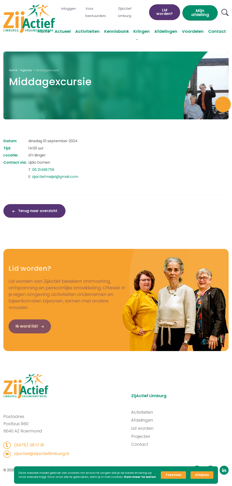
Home (44, 31)
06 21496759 (43, 169)
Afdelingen (165, 31)
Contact (217, 31)
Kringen (141, 31)
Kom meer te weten (140, 477)
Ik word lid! (21, 328)
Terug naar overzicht (37, 210)
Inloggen (68, 8)
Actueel (63, 31)
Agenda (26, 70)
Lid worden (144, 428)
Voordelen (193, 31)
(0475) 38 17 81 (26, 445)
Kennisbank (116, 31)
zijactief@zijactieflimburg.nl (39, 453)
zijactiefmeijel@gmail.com (55, 176)
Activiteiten (87, 31)
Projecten (142, 436)
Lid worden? (164, 11)
